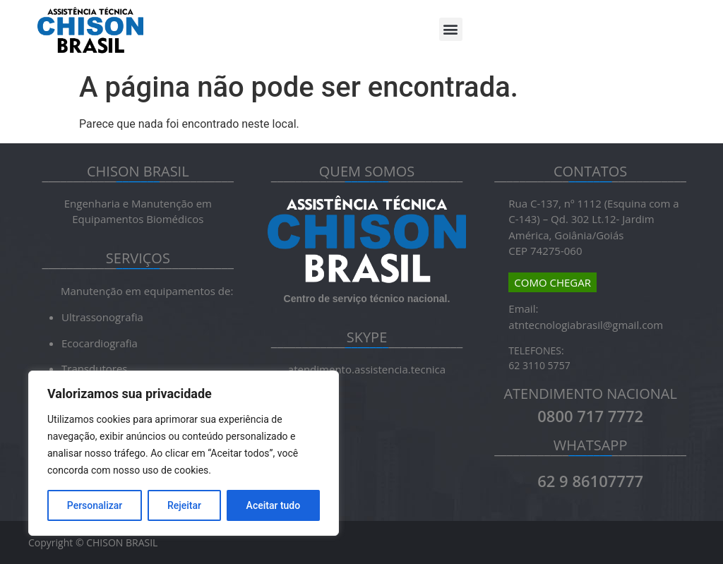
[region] (183, 453)
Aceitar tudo (273, 505)
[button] (450, 29)
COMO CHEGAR (552, 282)
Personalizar (94, 505)
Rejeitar (184, 505)
